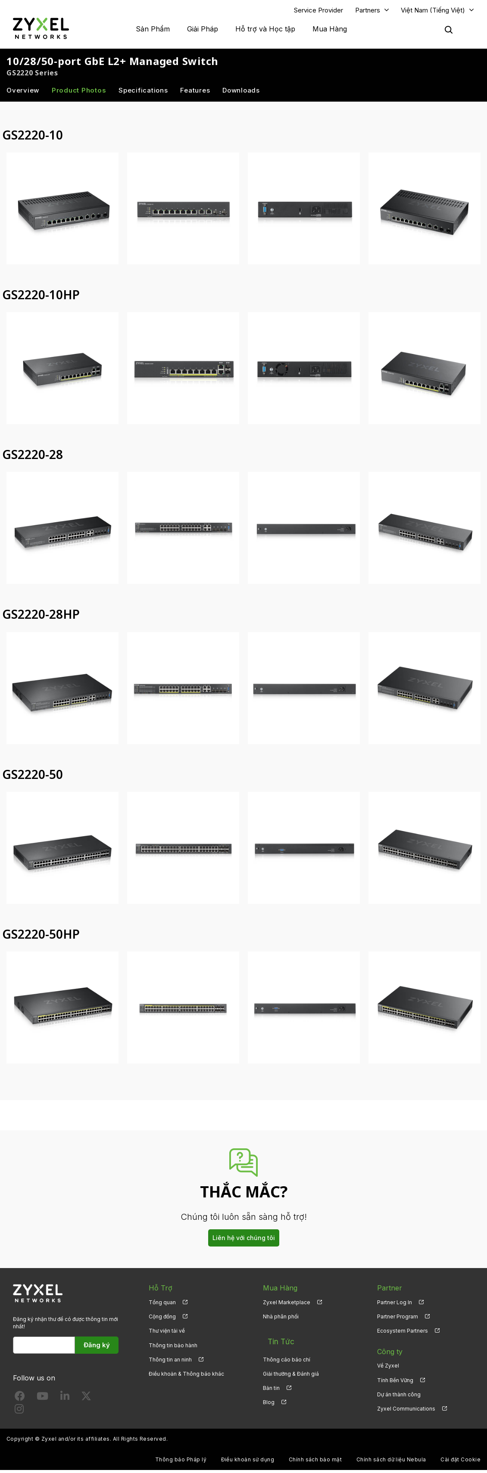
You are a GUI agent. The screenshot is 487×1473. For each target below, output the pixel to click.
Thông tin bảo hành (173, 1348)
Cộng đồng (162, 1319)
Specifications (143, 93)
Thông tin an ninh (170, 1362)
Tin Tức (275, 1340)
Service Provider (318, 11)
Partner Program (397, 1319)
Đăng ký (97, 1348)
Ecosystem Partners (402, 1333)
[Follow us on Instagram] (19, 1414)
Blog (269, 1397)
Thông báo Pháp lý (180, 1462)
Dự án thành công (399, 1397)
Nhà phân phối (281, 1319)
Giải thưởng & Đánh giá (291, 1368)
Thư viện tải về (167, 1333)
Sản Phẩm (153, 30)
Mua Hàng (329, 30)
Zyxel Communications (406, 1411)
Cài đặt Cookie (460, 1462)
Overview (22, 93)
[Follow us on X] (86, 1401)
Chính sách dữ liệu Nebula (391, 1462)
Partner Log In (394, 1305)
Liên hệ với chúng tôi (243, 1240)
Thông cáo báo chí (286, 1354)
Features (195, 93)
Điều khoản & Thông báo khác (186, 1377)
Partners (367, 11)
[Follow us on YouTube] (42, 1401)
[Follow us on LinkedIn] (64, 1401)
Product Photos (79, 93)
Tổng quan (162, 1305)
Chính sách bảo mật (315, 1462)
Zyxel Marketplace (286, 1305)
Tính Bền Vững (395, 1383)
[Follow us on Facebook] (20, 1401)
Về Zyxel (388, 1368)
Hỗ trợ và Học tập (265, 30)
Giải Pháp (202, 30)
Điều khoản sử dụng (248, 1462)
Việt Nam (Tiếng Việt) (433, 11)
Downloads (241, 93)
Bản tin (271, 1383)
